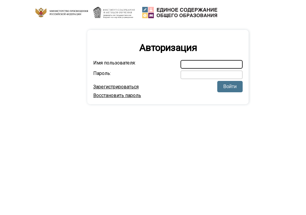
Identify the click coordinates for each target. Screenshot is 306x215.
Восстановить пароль (117, 95)
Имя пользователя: (114, 63)
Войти (230, 86)
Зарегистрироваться (116, 87)
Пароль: (102, 73)
